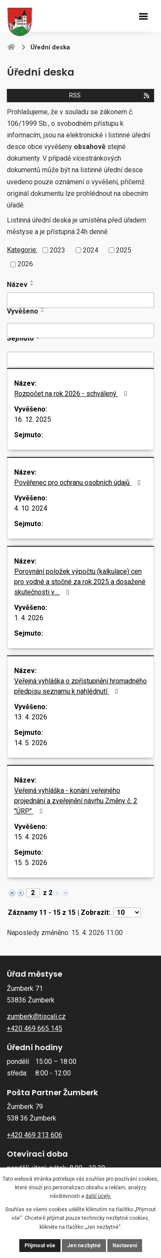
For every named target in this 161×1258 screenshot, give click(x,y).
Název (17, 284)
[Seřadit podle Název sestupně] (32, 284)
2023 (57, 250)
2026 (25, 264)
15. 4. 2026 (30, 837)
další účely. (98, 1196)
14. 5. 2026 (30, 743)
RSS (109, 95)
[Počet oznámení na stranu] (127, 912)
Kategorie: (22, 250)
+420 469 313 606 (34, 1135)
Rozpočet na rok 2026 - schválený (72, 394)
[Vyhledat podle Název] (80, 300)
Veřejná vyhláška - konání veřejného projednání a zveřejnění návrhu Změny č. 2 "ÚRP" (75, 800)
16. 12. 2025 (32, 419)
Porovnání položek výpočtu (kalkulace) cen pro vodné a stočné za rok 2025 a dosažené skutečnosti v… (80, 581)
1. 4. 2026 (28, 618)
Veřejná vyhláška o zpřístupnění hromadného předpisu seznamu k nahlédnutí (80, 686)
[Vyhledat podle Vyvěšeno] (80, 330)
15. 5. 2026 (30, 863)
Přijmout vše (39, 1246)
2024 (90, 250)
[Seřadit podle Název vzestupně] (32, 281)
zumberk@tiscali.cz (36, 1016)
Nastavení (124, 1246)
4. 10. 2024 (30, 508)
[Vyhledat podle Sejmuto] (80, 359)
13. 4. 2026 (30, 717)
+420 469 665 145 (34, 1028)
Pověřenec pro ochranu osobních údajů (78, 482)
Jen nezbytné (84, 1246)
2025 (123, 250)
